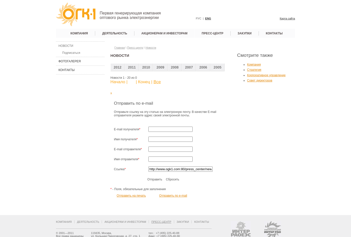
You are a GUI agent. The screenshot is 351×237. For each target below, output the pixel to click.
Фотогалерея (69, 61)
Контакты (274, 33)
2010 (146, 67)
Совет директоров (259, 80)
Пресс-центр (212, 33)
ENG (208, 18)
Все (157, 81)
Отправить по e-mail (173, 195)
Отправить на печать (131, 195)
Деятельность (114, 33)
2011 (132, 67)
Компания (79, 33)
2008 (175, 67)
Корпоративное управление (266, 75)
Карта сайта (287, 18)
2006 (203, 67)
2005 (217, 67)
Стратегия (254, 70)
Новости (65, 46)
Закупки (245, 33)
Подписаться (71, 53)
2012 (117, 67)
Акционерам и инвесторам (164, 33)
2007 (189, 67)
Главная (119, 47)
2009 (160, 67)
